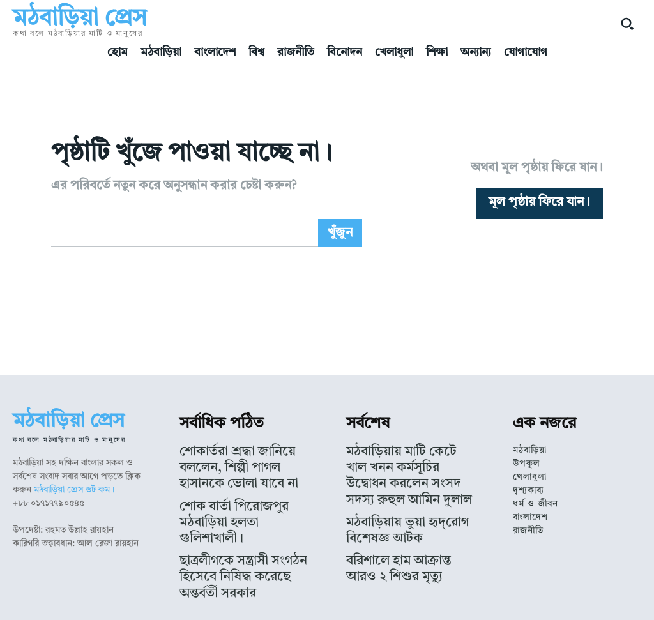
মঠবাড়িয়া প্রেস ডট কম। (74, 489)
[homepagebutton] (539, 203)
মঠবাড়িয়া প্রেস (267, 598)
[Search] (340, 233)
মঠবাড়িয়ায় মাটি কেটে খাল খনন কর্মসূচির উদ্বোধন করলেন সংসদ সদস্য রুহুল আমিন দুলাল (409, 461)
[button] (627, 24)
